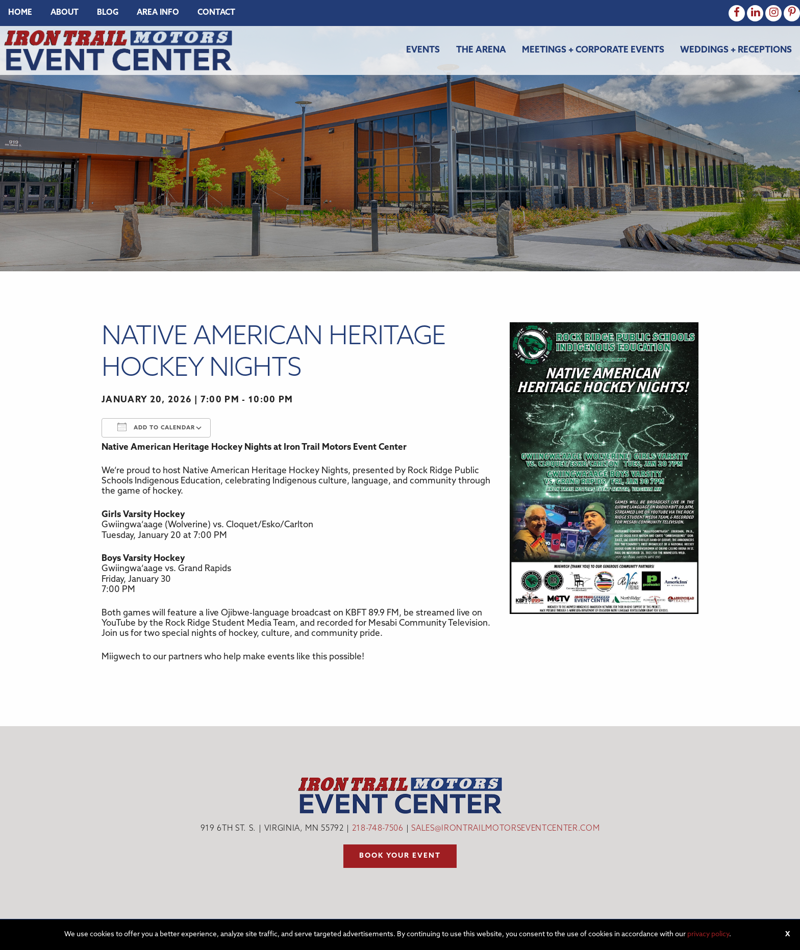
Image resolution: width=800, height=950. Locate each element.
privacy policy (708, 934)
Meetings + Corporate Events (593, 50)
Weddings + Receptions (736, 50)
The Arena (481, 50)
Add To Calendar (156, 426)
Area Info (158, 13)
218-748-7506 (378, 829)
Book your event (400, 856)
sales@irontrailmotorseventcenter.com (505, 829)
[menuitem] (20, 13)
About (65, 13)
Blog (107, 13)
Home (20, 13)
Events (423, 50)
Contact (216, 13)
